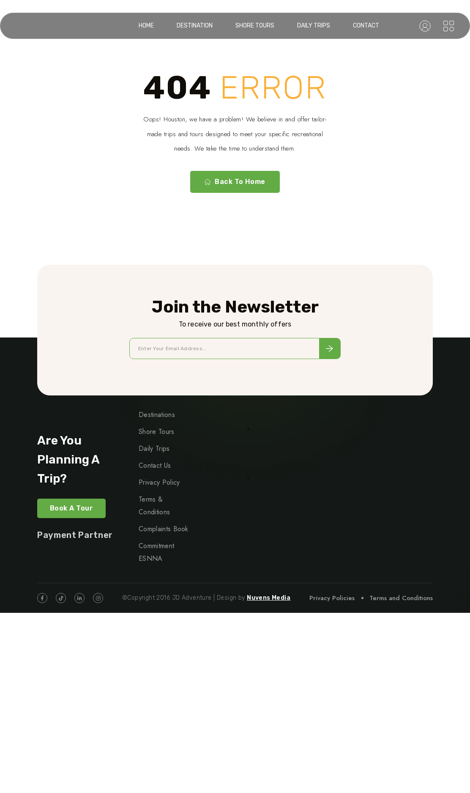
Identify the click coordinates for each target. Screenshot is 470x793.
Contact (366, 25)
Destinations (157, 415)
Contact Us (155, 465)
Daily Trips (313, 25)
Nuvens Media (268, 597)
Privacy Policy (159, 482)
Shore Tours (254, 25)
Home (146, 25)
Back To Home (235, 182)
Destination (195, 25)
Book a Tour (71, 508)
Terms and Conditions (401, 598)
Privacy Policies (332, 598)
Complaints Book (164, 529)
